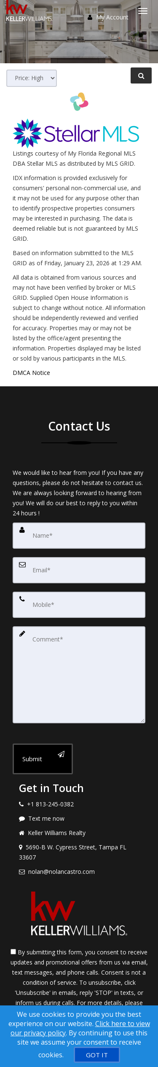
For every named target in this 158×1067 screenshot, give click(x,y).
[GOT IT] (97, 1055)
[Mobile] (79, 605)
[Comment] (79, 674)
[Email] (79, 570)
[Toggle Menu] (143, 11)
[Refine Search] (141, 75)
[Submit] (43, 759)
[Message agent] (79, 819)
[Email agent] (79, 872)
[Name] (79, 536)
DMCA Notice (31, 373)
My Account (108, 17)
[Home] (30, 10)
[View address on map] (79, 852)
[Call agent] (79, 804)
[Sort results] (31, 78)
